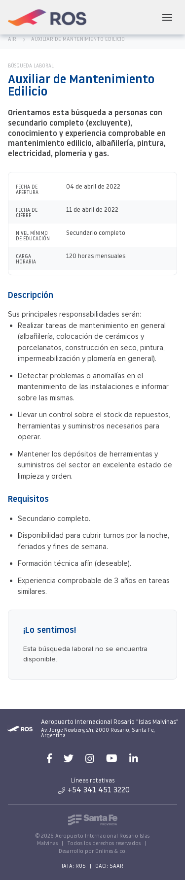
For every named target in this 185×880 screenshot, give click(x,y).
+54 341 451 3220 (94, 790)
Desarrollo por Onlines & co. (93, 851)
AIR (12, 39)
